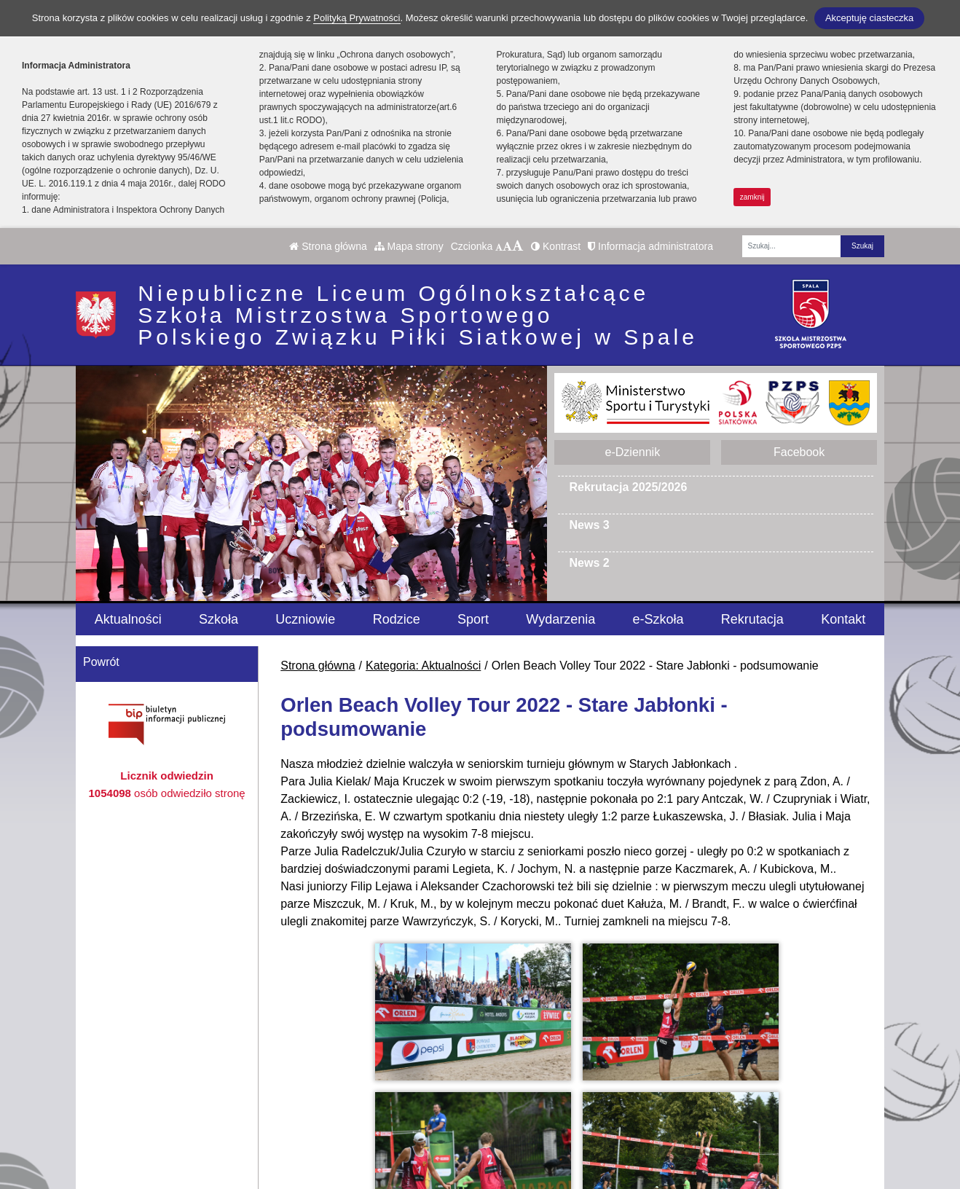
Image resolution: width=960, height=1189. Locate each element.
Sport (473, 619)
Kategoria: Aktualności (423, 665)
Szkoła (218, 619)
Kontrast (556, 246)
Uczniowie (305, 619)
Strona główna (327, 246)
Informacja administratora (650, 246)
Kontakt (843, 619)
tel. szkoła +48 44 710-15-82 (411, 1081)
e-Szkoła (658, 619)
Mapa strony (409, 246)
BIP (535, 1081)
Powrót (101, 662)
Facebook (799, 452)
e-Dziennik (633, 452)
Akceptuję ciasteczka (869, 17)
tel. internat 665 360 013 (400, 1098)
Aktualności (128, 619)
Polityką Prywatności (356, 17)
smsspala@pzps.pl (387, 1116)
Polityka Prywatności (579, 1135)
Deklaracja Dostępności (587, 1154)
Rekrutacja (752, 619)
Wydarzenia (560, 619)
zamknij (752, 197)
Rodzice (396, 619)
